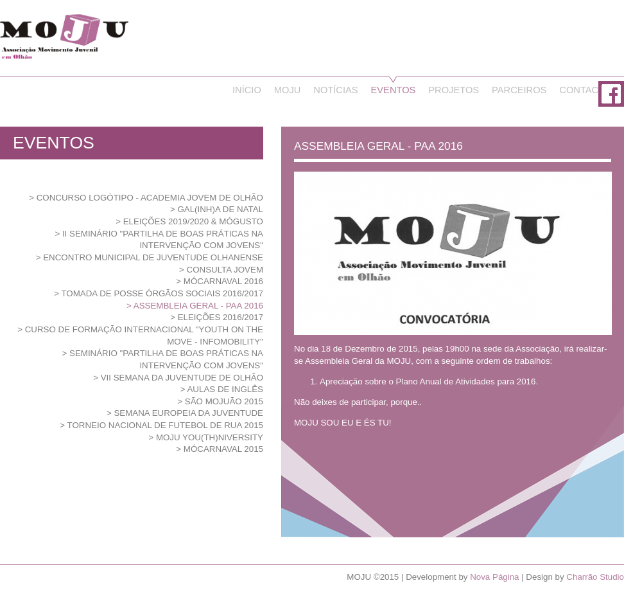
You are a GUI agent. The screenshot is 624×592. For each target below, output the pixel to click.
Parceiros (519, 90)
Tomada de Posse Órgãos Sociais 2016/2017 (162, 293)
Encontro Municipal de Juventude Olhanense (153, 257)
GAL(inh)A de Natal (220, 209)
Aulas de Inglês (225, 389)
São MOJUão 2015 (224, 401)
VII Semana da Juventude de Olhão (182, 377)
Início (246, 90)
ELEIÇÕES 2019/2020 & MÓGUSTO (193, 221)
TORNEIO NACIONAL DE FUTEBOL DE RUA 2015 (165, 425)
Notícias (335, 90)
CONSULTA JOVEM (225, 269)
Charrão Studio (595, 577)
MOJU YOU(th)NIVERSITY (209, 437)
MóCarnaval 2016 (223, 281)
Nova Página (494, 577)
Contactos (588, 90)
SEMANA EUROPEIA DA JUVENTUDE (188, 413)
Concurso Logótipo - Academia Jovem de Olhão (150, 197)
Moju (287, 90)
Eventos (393, 90)
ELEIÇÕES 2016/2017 (220, 317)
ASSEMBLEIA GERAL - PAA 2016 (198, 305)
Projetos (453, 90)
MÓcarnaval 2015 (223, 449)
